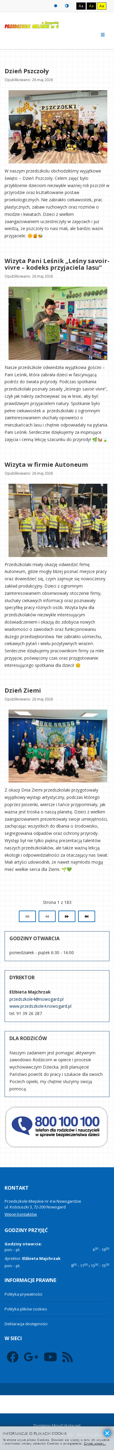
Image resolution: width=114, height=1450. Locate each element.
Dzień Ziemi (23, 690)
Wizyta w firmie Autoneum (46, 464)
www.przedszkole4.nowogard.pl (40, 1006)
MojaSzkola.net (66, 1425)
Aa (81, 5)
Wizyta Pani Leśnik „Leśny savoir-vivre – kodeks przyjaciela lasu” (57, 264)
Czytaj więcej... (95, 1443)
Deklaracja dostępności (26, 1323)
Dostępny (42, 1425)
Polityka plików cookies (26, 1309)
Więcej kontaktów (21, 1214)
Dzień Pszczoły (27, 71)
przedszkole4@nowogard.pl (36, 999)
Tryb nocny (67, 6)
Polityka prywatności (23, 1294)
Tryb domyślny (55, 6)
